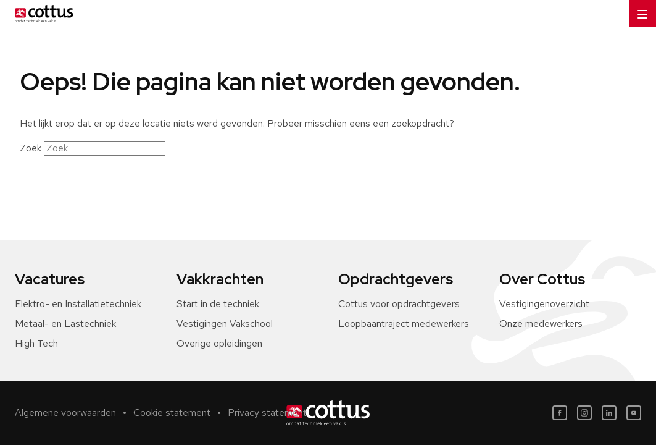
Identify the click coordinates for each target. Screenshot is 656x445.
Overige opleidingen (219, 343)
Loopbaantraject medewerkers (403, 323)
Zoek (30, 148)
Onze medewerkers (541, 323)
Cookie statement (171, 412)
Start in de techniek (217, 303)
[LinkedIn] (609, 412)
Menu (638, 10)
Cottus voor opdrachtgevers (399, 303)
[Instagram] (584, 412)
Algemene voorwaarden (65, 412)
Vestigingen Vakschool (224, 323)
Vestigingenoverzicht (544, 303)
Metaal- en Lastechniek (65, 323)
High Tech (36, 343)
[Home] (41, 13)
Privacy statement (267, 412)
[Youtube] (633, 412)
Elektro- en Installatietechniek (78, 303)
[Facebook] (559, 412)
